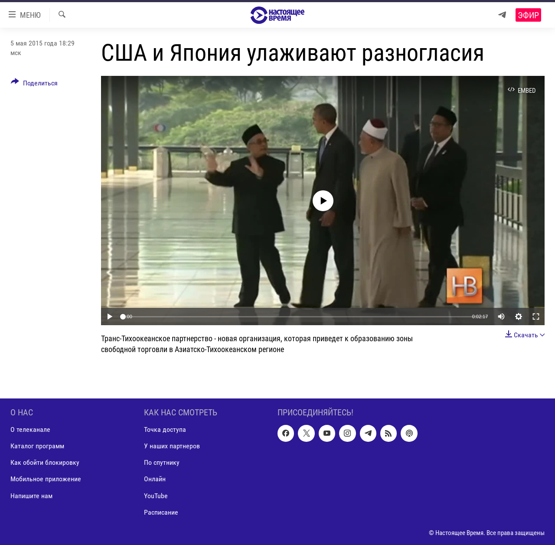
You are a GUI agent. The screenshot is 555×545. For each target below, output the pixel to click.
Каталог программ (37, 446)
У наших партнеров (172, 446)
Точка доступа (165, 429)
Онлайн (155, 479)
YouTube (156, 495)
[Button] (34, 84)
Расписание (161, 512)
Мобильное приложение (45, 479)
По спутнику (162, 462)
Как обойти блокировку (44, 462)
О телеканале (30, 429)
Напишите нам (31, 495)
